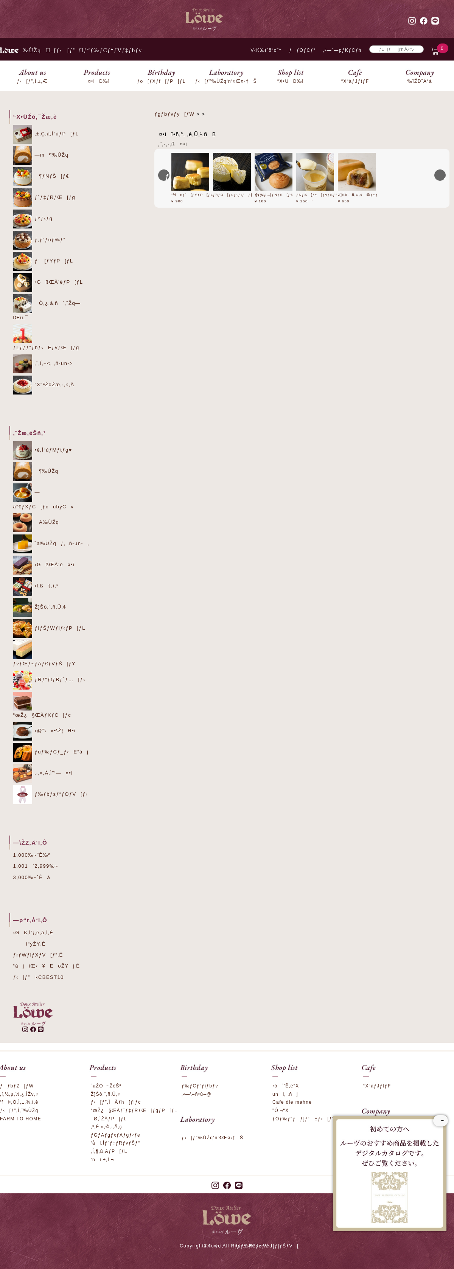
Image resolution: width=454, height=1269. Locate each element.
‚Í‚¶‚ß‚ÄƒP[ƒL (109, 1151)
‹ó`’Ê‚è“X (285, 1086)
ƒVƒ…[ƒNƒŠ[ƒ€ (277, 195)
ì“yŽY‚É (29, 944)
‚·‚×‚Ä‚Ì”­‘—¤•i (43, 773)
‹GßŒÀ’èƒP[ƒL (48, 282)
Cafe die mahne (292, 1102)
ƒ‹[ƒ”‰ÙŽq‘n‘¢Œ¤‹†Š (212, 1137)
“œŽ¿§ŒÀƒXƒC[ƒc (42, 705)
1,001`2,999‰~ (36, 866)
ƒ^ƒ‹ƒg (33, 219)
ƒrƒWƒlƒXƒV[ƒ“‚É (38, 955)
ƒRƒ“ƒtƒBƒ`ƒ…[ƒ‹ (49, 680)
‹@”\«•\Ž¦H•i (44, 731)
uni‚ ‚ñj (285, 1094)
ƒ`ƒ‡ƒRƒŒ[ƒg (44, 197)
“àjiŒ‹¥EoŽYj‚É (46, 966)
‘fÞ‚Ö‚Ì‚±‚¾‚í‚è (19, 1102)
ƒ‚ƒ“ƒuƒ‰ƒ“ (39, 240)
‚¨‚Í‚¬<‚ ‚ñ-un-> (43, 363)
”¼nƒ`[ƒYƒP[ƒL (195, 195)
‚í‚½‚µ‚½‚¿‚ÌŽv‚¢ (19, 1094)
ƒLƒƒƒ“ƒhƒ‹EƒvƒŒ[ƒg (46, 337)
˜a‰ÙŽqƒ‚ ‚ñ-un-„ (51, 543)
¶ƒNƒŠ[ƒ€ (41, 176)
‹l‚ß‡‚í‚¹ (36, 586)
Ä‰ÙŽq (36, 522)
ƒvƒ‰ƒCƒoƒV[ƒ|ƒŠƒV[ (267, 1246)
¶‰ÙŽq (36, 471)
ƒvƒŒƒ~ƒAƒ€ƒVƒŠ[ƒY (44, 653)
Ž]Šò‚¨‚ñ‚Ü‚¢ (40, 607)
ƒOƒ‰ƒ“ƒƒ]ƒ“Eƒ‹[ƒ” (303, 1118)
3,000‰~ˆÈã (32, 877)
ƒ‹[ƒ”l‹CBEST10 (38, 977)
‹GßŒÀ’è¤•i (44, 565)
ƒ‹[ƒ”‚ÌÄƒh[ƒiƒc (116, 1102)
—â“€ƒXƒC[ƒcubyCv (43, 496)
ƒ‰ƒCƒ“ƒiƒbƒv (200, 1086)
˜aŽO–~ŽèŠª (106, 1086)
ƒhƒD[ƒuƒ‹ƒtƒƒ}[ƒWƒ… (245, 195)
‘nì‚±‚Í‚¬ (102, 1159)
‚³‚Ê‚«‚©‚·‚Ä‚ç (106, 1126)
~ (440, 1121)
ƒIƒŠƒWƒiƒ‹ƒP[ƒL (49, 628)
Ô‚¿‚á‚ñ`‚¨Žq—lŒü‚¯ (47, 307)
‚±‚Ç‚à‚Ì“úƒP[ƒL (46, 134)
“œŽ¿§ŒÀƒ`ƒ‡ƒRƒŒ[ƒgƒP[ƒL (134, 1110)
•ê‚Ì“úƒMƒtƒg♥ (42, 450)
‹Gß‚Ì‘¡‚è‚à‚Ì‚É (33, 932)
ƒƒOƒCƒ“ (302, 50)
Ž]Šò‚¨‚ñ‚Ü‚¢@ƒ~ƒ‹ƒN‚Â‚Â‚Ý (371, 195)
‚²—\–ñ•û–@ (196, 1094)
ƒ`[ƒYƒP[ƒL (43, 261)
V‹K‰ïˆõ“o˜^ (263, 50)
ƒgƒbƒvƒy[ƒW (174, 114)
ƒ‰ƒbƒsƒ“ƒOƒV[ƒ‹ (50, 794)
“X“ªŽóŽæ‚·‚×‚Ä (44, 385)
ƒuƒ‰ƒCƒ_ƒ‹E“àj (51, 752)
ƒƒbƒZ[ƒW (17, 1086)
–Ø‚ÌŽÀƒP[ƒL (109, 1118)
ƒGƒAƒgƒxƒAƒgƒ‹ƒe (115, 1135)
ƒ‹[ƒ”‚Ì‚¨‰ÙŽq (19, 1110)
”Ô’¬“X (280, 1110)
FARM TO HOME (20, 1118)
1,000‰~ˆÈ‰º (32, 855)
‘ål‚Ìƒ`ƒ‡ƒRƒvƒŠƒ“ (115, 1143)
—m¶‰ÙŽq (41, 155)
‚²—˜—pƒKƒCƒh (342, 50)
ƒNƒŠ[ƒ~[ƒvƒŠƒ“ (319, 195)
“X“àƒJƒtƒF (377, 1086)
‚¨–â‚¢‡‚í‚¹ (211, 1246)
